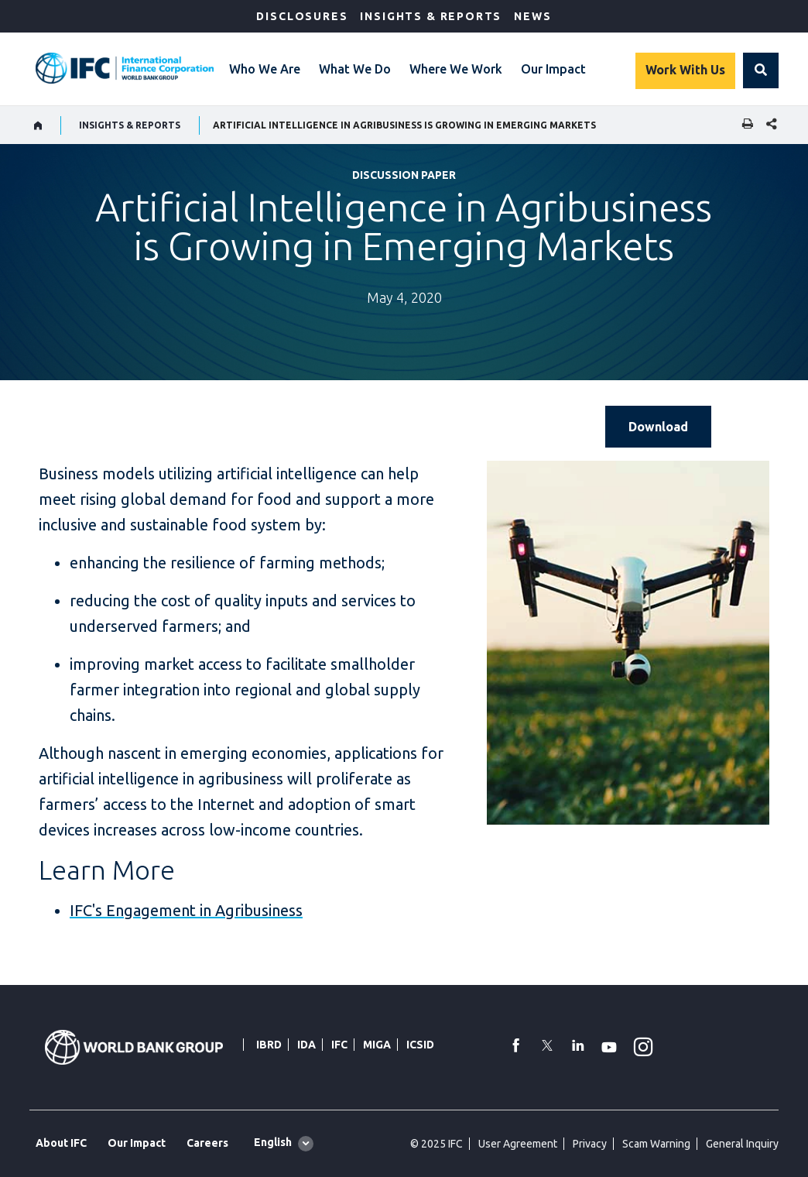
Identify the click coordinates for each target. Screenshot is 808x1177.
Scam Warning (656, 1144)
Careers (207, 1143)
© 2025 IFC (436, 1144)
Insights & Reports (431, 16)
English (273, 1142)
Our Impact (553, 69)
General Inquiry (742, 1144)
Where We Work (455, 69)
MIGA (377, 1044)
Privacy (590, 1144)
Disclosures (302, 16)
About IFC (61, 1143)
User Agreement (517, 1144)
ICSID (420, 1044)
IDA (306, 1044)
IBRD (269, 1044)
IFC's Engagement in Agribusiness (186, 910)
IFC (339, 1044)
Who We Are (264, 69)
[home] (38, 125)
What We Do (355, 69)
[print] (744, 125)
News (532, 16)
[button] (761, 70)
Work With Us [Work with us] (685, 70)
